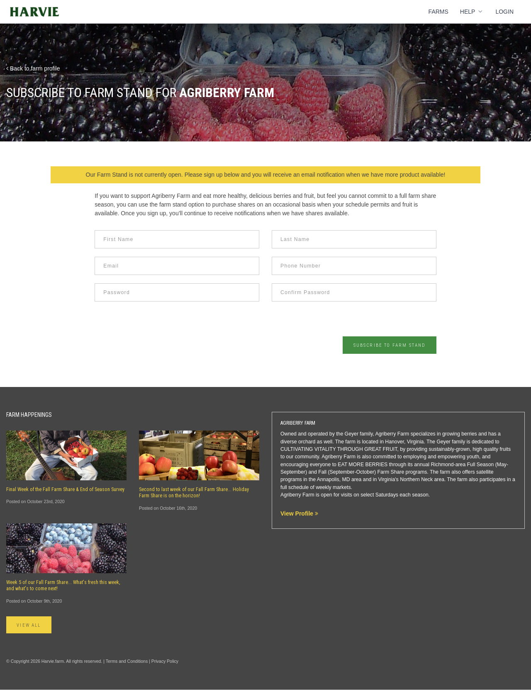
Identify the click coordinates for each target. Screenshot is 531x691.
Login (504, 11)
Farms (438, 11)
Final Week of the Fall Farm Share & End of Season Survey (65, 490)
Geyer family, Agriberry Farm (377, 434)
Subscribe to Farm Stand (383, 345)
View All (32, 626)
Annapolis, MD (333, 480)
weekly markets (333, 488)
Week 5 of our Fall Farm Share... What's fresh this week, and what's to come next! (63, 586)
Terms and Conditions (127, 662)
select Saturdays (379, 495)
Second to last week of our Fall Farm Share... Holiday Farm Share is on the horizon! (194, 493)
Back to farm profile (33, 68)
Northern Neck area (422, 480)
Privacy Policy (164, 662)
